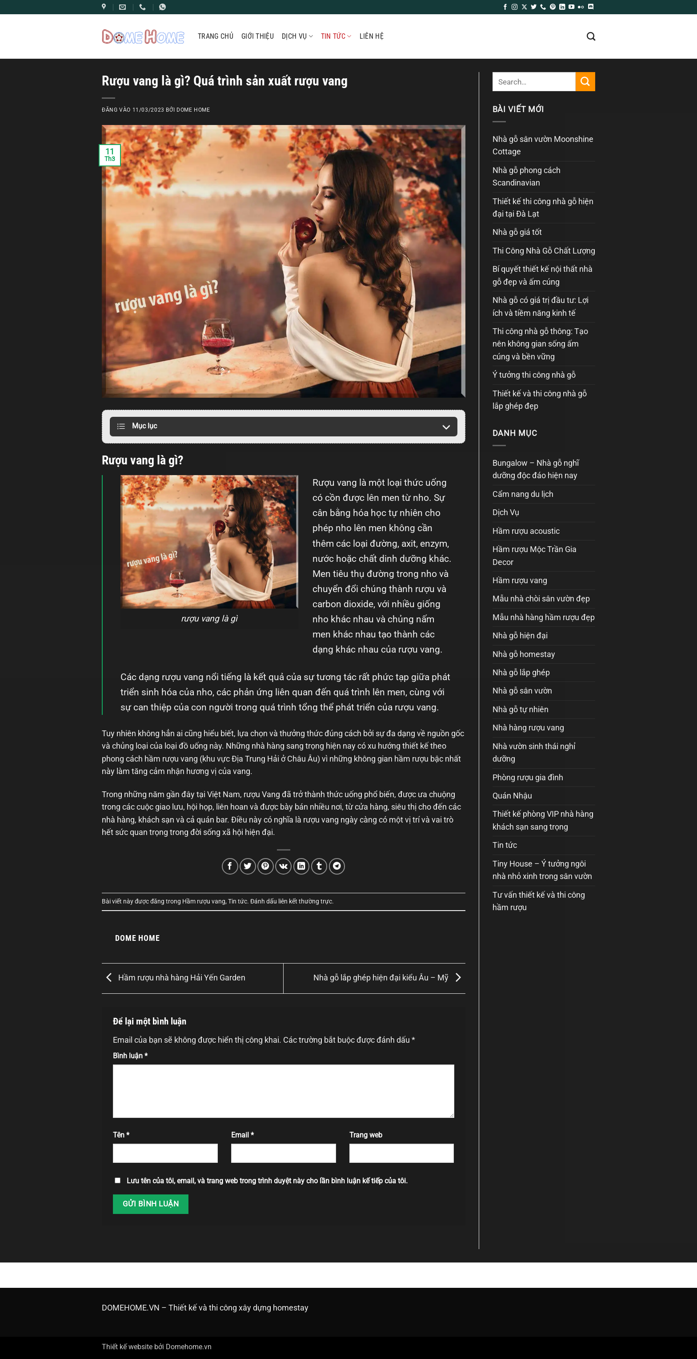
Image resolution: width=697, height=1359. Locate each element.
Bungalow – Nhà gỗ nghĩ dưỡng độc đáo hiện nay (536, 469)
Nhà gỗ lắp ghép (521, 672)
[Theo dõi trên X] (524, 7)
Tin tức (336, 36)
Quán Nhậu (512, 795)
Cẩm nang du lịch (523, 494)
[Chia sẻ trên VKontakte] (283, 866)
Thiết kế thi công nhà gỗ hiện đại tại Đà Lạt (543, 207)
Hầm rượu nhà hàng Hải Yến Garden (173, 977)
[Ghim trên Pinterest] (265, 866)
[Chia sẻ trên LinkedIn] (301, 866)
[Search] (591, 36)
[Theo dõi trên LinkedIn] (562, 7)
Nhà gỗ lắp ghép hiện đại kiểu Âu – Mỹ (389, 977)
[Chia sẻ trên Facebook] (230, 866)
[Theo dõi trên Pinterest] (553, 7)
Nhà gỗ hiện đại (520, 635)
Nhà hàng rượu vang (528, 727)
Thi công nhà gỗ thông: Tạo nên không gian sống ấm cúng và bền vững (540, 344)
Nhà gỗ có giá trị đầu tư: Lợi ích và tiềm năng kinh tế (541, 306)
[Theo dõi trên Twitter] (534, 7)
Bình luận (130, 1056)
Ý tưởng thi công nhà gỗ (534, 375)
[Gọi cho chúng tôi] (543, 7)
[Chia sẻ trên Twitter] (248, 866)
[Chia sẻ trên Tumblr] (319, 866)
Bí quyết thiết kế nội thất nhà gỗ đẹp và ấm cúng (543, 275)
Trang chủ (215, 36)
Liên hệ (372, 36)
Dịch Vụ (297, 36)
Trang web (365, 1135)
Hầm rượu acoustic (526, 531)
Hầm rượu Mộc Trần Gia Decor (535, 555)
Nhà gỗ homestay (524, 654)
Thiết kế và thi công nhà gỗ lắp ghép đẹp (540, 400)
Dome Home (193, 109)
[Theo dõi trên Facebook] (505, 7)
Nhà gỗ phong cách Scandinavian (527, 176)
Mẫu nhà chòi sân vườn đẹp (541, 598)
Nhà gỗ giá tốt (517, 232)
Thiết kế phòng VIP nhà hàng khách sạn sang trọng (543, 820)
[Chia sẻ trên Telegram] (337, 866)
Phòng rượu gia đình (528, 777)
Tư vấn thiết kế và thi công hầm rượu (539, 901)
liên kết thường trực (305, 901)
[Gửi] (585, 81)
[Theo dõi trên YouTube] (571, 7)
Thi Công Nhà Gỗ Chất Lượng (544, 250)
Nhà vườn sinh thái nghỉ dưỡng (534, 752)
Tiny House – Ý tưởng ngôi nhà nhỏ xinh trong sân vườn (542, 870)
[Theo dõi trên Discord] (590, 7)
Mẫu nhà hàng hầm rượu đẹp (544, 617)
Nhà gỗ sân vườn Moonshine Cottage (543, 145)
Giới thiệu (257, 36)
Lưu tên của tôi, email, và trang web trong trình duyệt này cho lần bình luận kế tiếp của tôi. (267, 1181)
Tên (121, 1135)
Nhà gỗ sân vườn (522, 690)
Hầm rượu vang (203, 901)
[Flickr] (581, 7)
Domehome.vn (189, 1347)
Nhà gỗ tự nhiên (521, 709)
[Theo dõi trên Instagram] (514, 7)
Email (242, 1135)
